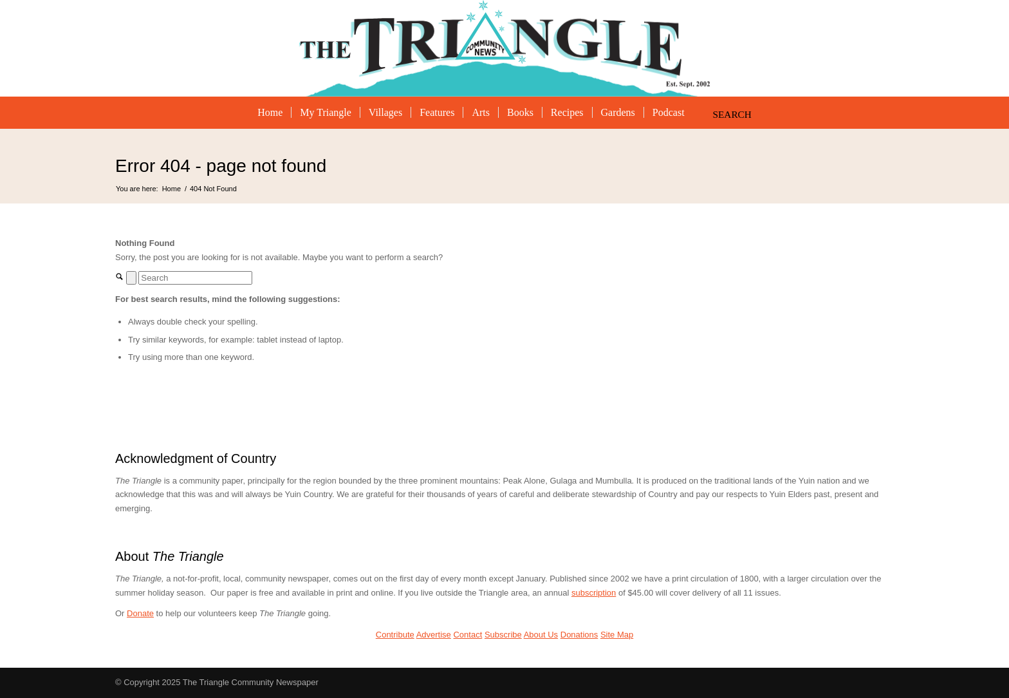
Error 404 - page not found (220, 166)
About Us (541, 634)
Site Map (616, 634)
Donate (140, 613)
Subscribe (503, 634)
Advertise (433, 634)
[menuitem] (270, 113)
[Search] (726, 113)
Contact (467, 634)
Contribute (395, 634)
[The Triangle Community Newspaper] (504, 48)
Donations (579, 634)
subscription (593, 593)
